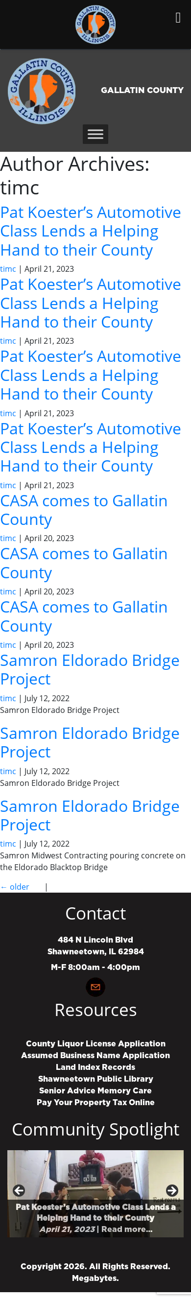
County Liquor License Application (96, 1044)
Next (171, 1191)
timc (8, 268)
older (14, 886)
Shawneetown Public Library (95, 1079)
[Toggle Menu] (95, 134)
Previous (19, 1191)
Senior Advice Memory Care (95, 1091)
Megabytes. (95, 1278)
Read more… (126, 1229)
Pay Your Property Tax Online (96, 1103)
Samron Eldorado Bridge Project (90, 669)
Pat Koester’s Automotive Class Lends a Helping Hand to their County (90, 230)
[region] (95, 1193)
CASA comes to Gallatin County (84, 509)
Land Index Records (95, 1067)
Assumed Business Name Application (95, 1056)
